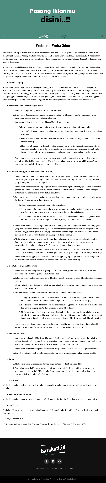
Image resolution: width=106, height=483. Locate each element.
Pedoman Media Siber (41, 468)
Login (71, 468)
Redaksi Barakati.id (59, 468)
